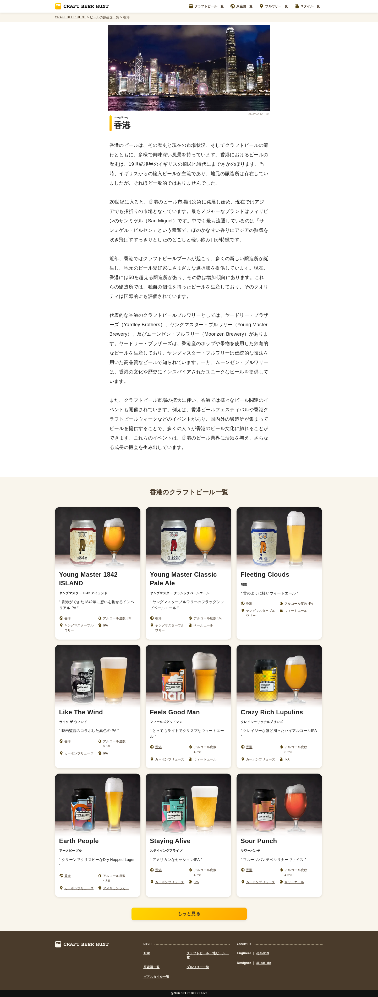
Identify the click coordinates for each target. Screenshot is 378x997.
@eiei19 (262, 953)
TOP (146, 953)
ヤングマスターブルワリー (79, 628)
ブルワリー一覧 (273, 6)
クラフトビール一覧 (206, 6)
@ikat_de (263, 963)
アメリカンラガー (116, 888)
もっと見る (189, 913)
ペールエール (203, 625)
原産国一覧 (241, 6)
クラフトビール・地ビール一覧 (208, 955)
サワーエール (294, 882)
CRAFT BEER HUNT (70, 17)
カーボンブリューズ (79, 753)
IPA (105, 625)
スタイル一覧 (307, 6)
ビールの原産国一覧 (104, 17)
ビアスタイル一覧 (156, 977)
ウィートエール (295, 611)
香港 (67, 618)
